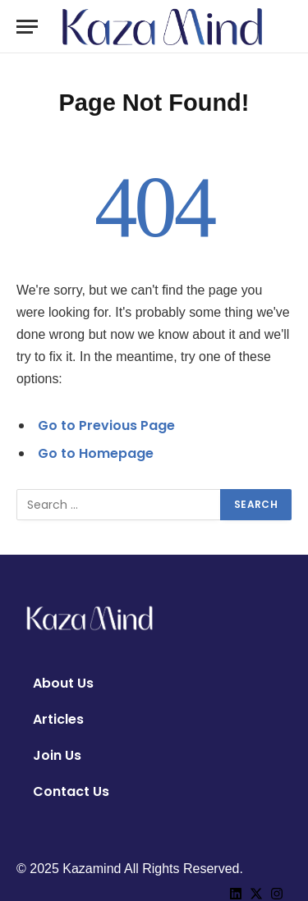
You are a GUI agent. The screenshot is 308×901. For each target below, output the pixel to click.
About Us (63, 683)
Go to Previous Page (106, 425)
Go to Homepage (96, 453)
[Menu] (27, 26)
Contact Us (71, 791)
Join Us (57, 755)
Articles (58, 719)
